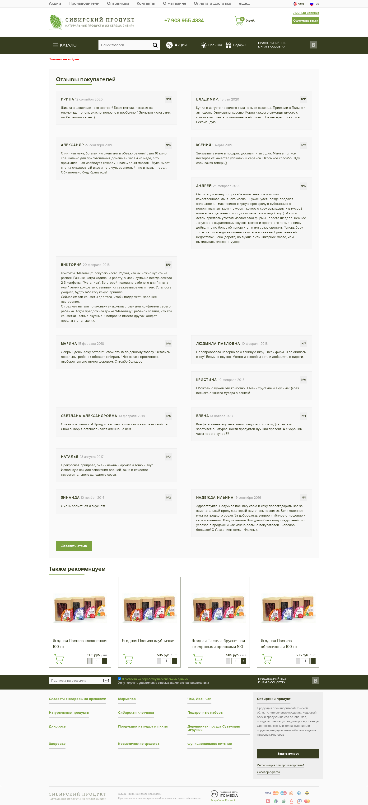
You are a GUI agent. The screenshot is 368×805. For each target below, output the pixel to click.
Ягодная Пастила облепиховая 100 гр (279, 643)
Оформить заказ (305, 21)
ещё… (244, 3)
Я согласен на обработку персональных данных (155, 679)
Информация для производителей (280, 765)
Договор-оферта (268, 772)
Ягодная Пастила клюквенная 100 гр (80, 643)
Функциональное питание (209, 744)
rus (314, 3)
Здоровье (57, 744)
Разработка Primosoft (223, 800)
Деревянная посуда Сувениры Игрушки (213, 728)
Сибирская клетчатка (136, 712)
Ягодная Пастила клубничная (148, 640)
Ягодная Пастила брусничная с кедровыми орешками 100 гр (218, 644)
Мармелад (127, 699)
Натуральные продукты (69, 712)
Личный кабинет (306, 13)
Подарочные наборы (205, 712)
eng (298, 3)
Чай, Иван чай (199, 699)
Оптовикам (118, 3)
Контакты (146, 3)
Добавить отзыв (74, 546)
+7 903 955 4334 (184, 21)
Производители (84, 3)
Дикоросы (57, 726)
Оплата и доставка (212, 3)
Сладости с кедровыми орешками (77, 699)
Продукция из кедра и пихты (143, 726)
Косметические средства (138, 744)
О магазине (174, 3)
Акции (55, 3)
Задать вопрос (288, 754)
